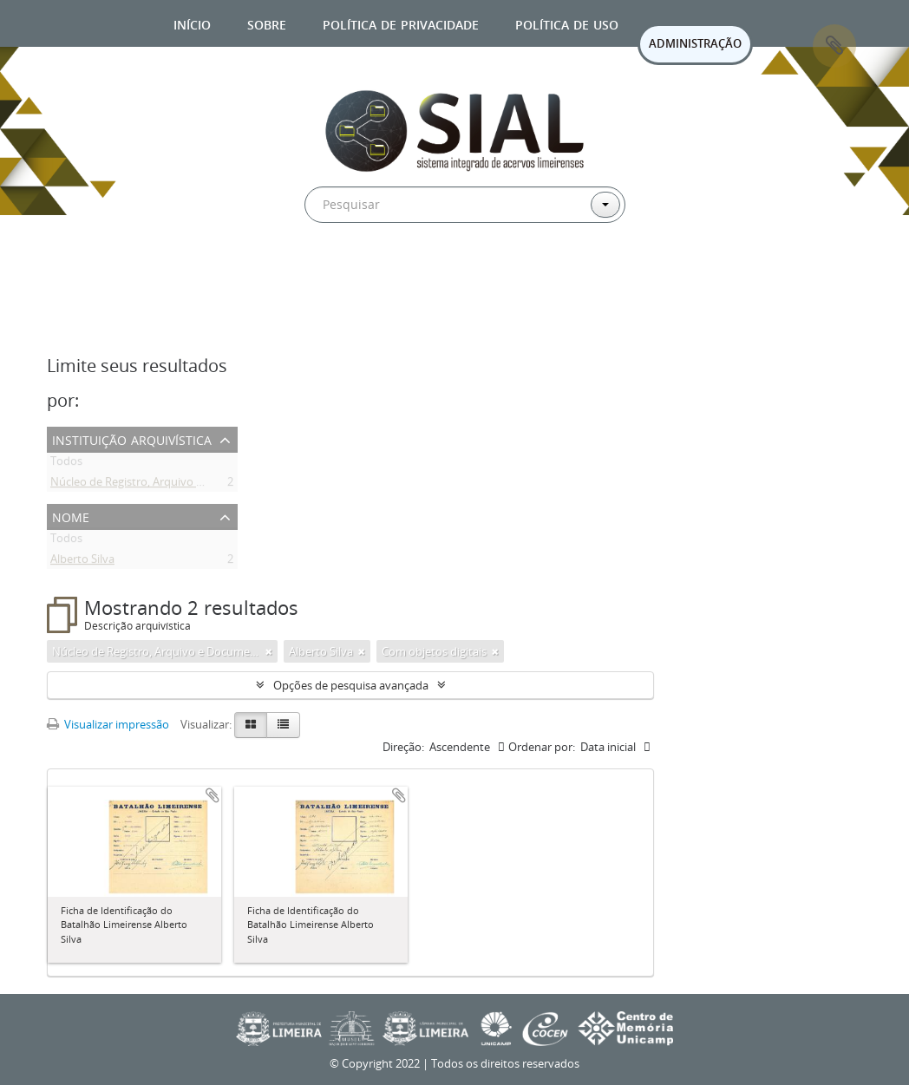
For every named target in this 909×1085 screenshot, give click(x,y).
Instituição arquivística (132, 438)
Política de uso (566, 23)
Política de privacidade (401, 23)
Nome (70, 515)
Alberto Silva (82, 562)
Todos (66, 464)
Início (192, 23)
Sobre (266, 23)
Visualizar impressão (108, 724)
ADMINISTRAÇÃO (695, 43)
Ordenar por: (541, 747)
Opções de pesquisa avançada (350, 685)
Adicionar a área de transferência (212, 795)
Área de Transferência (834, 46)
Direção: (403, 747)
